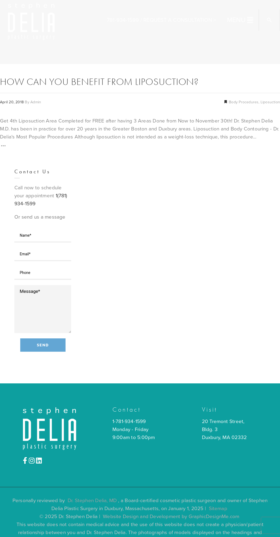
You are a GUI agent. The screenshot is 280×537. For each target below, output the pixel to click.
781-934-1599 (123, 20)
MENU (236, 20)
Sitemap (218, 508)
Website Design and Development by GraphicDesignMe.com (171, 516)
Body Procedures (243, 102)
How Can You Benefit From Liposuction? (99, 82)
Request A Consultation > (179, 20)
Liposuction (270, 102)
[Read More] (3, 146)
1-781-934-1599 (129, 421)
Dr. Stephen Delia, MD (92, 500)
